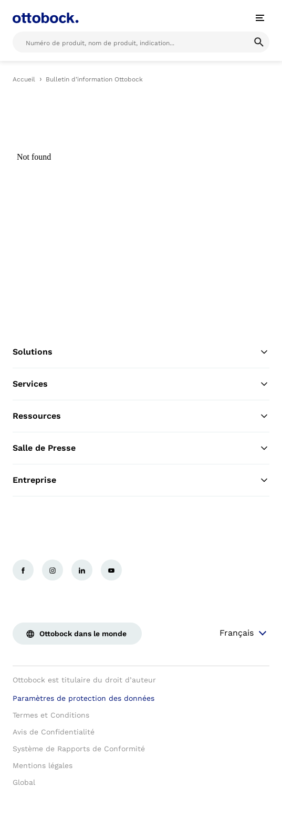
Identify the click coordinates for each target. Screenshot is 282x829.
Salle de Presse (141, 448)
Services (141, 384)
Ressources (141, 416)
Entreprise (141, 480)
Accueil (24, 79)
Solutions (141, 352)
